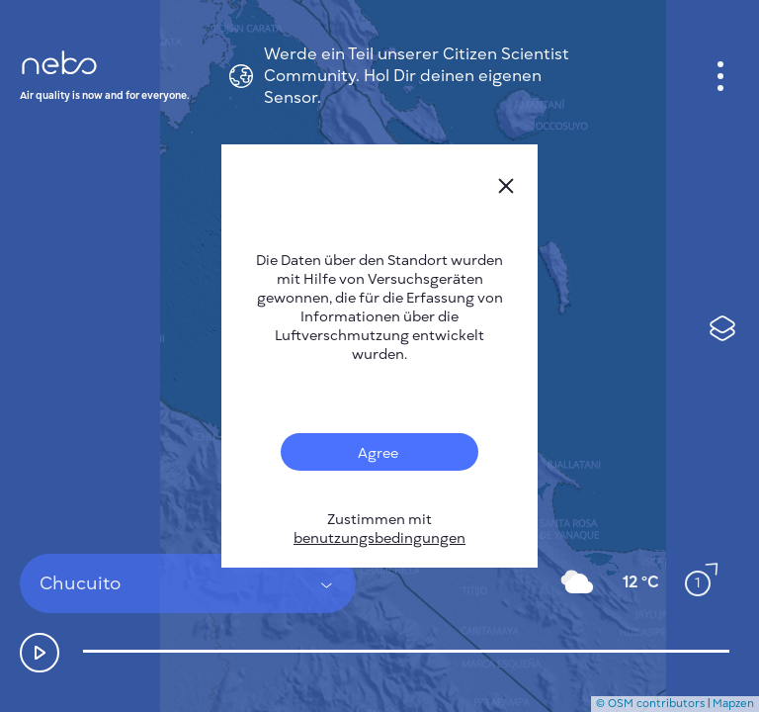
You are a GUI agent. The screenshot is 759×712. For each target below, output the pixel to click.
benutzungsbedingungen (379, 538)
